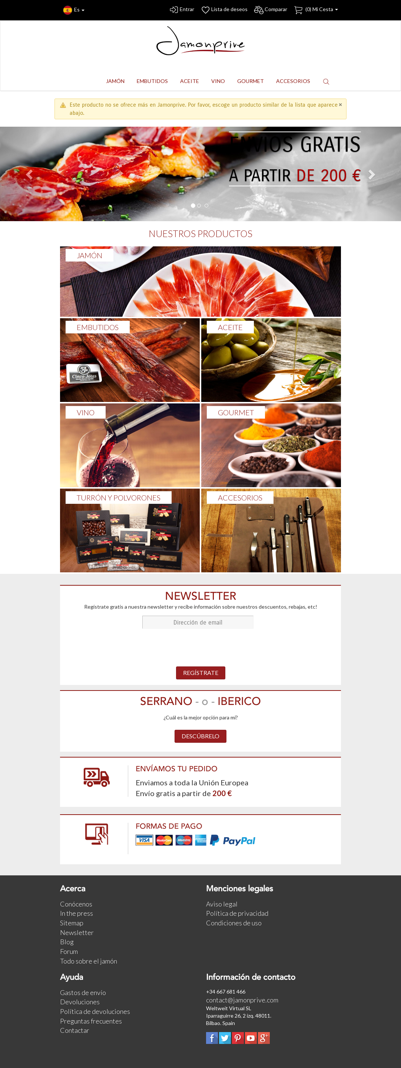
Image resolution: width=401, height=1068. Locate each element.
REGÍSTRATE (200, 672)
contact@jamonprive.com (242, 1000)
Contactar (74, 1030)
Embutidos (98, 327)
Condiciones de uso (234, 923)
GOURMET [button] (250, 81)
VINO (86, 412)
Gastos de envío (83, 992)
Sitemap (71, 923)
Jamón (89, 255)
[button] (326, 81)
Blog (67, 942)
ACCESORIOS (240, 497)
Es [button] (73, 10)
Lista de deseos (224, 10)
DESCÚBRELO (200, 735)
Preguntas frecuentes (91, 1021)
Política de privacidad (237, 913)
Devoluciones (80, 1002)
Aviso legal (222, 904)
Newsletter (77, 932)
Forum (69, 951)
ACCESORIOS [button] (293, 81)
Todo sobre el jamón (88, 961)
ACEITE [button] (189, 81)
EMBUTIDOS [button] (152, 81)
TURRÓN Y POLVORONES (118, 497)
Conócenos (76, 904)
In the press (76, 913)
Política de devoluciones (95, 1011)
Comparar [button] (270, 10)
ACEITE (230, 327)
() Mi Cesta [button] (315, 10)
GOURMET (236, 412)
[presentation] (200, 648)
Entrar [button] (181, 10)
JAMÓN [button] (115, 81)
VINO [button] (218, 81)
